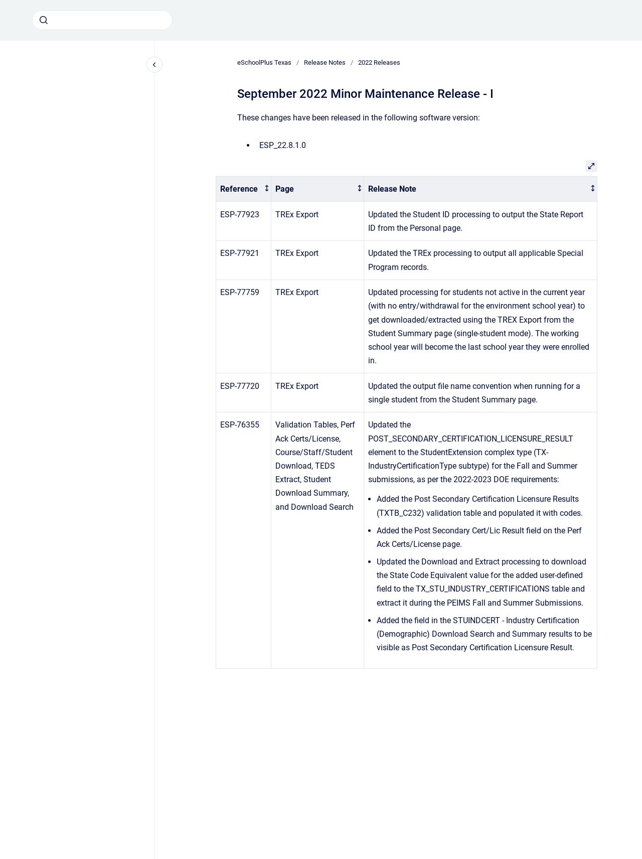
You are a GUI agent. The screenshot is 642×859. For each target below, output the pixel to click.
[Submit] (44, 20)
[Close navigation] (154, 65)
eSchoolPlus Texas (264, 62)
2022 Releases (379, 62)
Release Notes (325, 62)
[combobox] (102, 20)
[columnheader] (243, 189)
